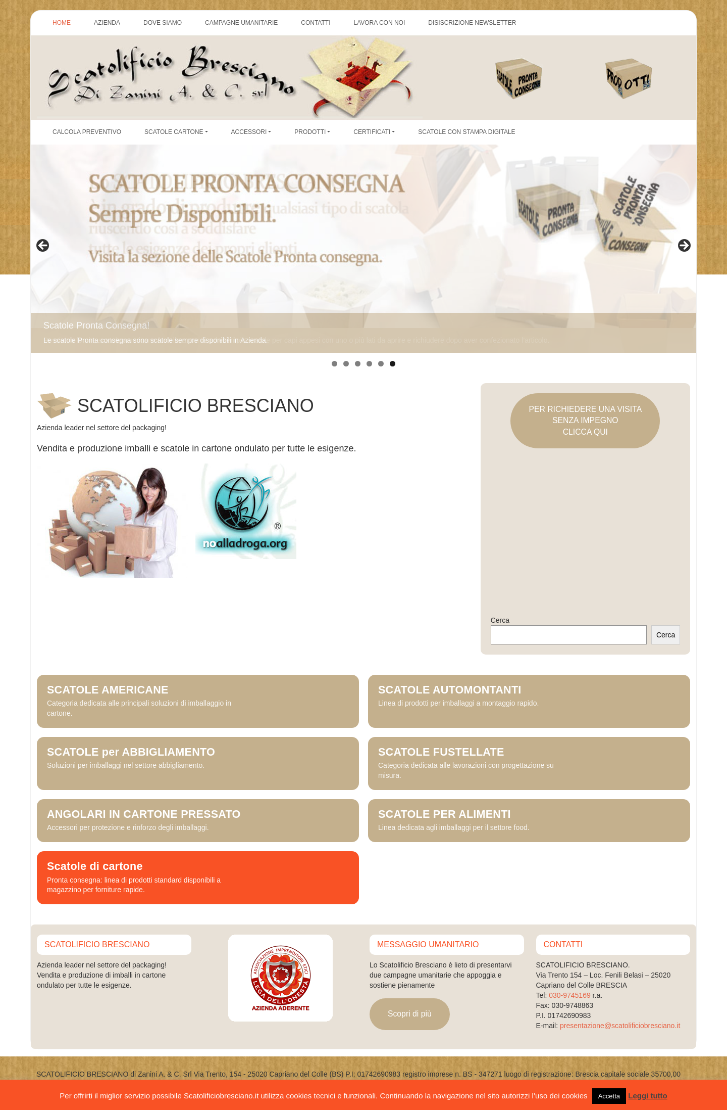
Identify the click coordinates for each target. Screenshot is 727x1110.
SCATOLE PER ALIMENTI (444, 814)
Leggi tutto (647, 1095)
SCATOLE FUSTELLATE (441, 752)
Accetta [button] (609, 1096)
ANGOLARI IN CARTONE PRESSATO (144, 814)
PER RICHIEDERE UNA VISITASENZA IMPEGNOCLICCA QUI (585, 420)
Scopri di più (410, 1013)
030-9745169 (570, 995)
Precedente (43, 246)
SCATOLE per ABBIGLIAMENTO (131, 752)
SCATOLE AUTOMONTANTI (450, 690)
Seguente (683, 246)
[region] (363, 249)
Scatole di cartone (95, 866)
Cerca (500, 620)
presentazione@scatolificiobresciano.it (620, 1026)
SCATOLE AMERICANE (108, 690)
